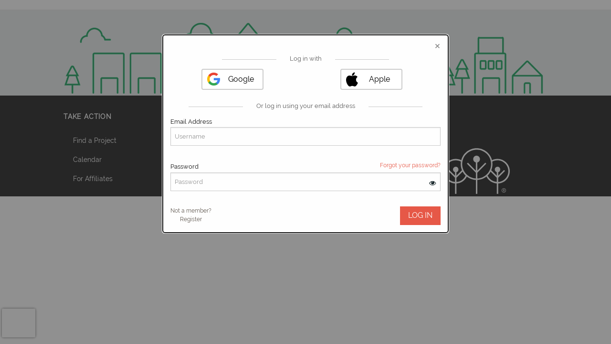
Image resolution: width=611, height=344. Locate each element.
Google (241, 79)
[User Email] (305, 136)
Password (184, 166)
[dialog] (305, 133)
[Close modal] (437, 45)
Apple (379, 79)
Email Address (191, 121)
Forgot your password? (410, 165)
